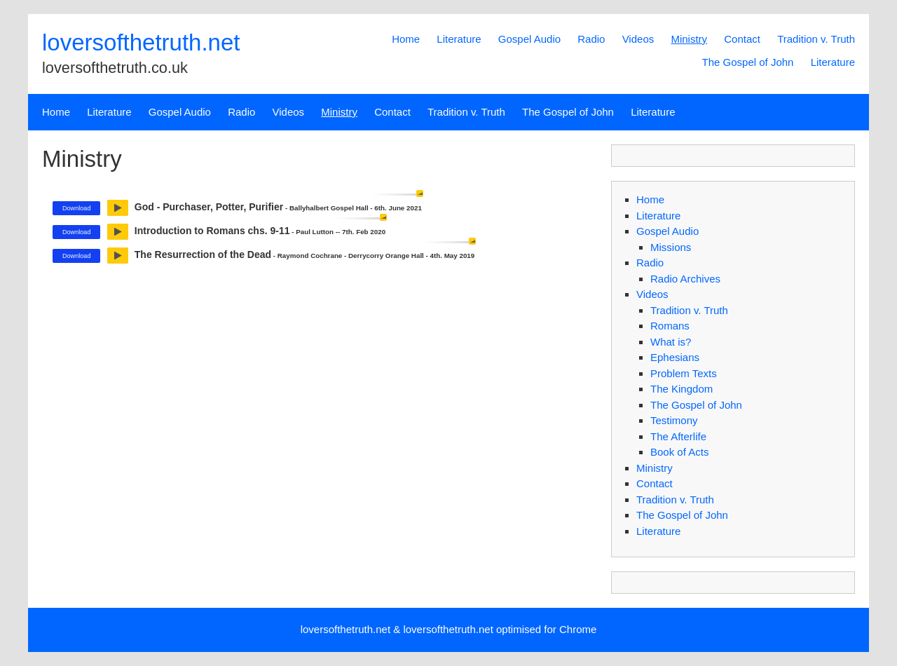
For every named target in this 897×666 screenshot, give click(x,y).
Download (76, 208)
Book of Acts (679, 452)
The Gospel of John (748, 62)
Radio (591, 39)
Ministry (689, 39)
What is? (670, 342)
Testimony (674, 420)
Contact (742, 39)
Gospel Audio (529, 39)
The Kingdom (681, 389)
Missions (670, 247)
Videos (638, 39)
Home (406, 39)
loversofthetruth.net (141, 42)
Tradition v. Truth (816, 39)
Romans (670, 326)
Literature (459, 39)
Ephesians (674, 357)
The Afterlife (678, 436)
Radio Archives (685, 279)
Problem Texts (683, 373)
